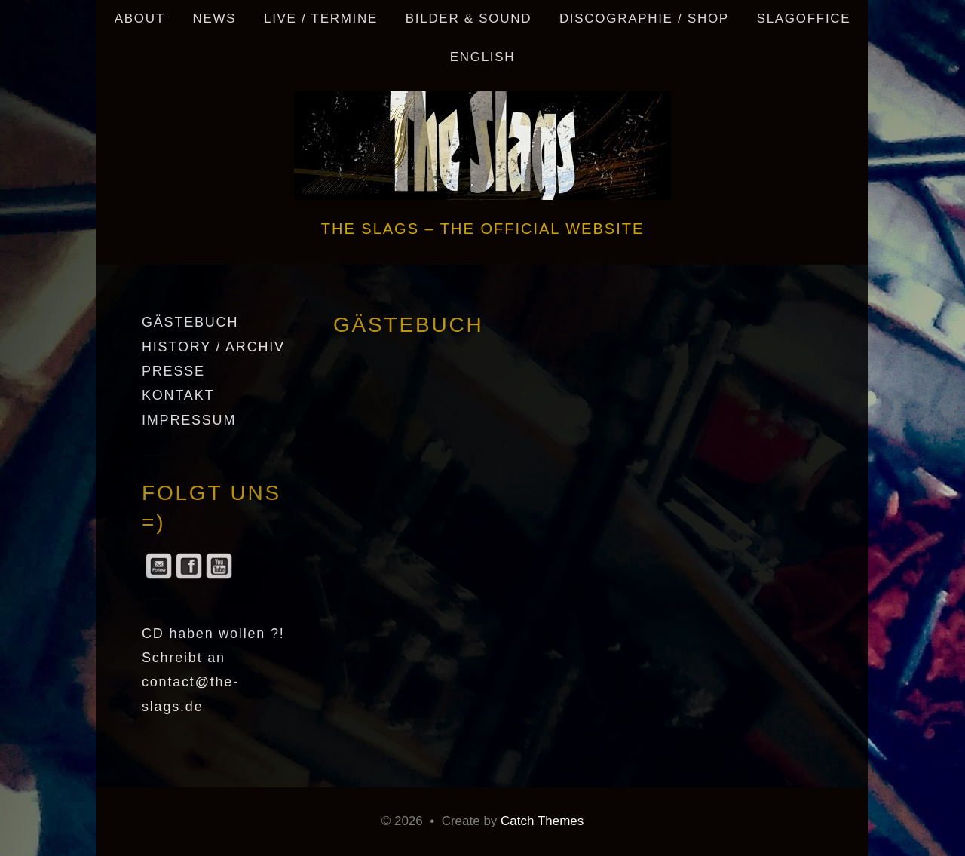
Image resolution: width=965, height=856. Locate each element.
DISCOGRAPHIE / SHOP (644, 18)
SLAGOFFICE (804, 18)
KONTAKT (178, 395)
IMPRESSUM (189, 420)
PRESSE (173, 371)
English (483, 57)
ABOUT (140, 18)
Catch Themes (542, 821)
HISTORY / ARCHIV (213, 346)
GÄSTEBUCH (190, 322)
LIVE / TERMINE (321, 18)
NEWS (214, 18)
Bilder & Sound (469, 18)
